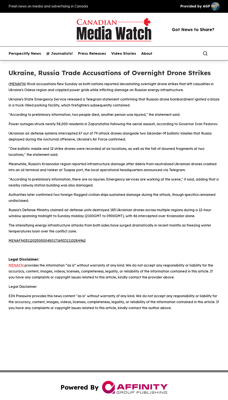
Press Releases (92, 53)
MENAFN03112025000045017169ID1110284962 (47, 240)
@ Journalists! (59, 53)
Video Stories (123, 53)
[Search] (205, 53)
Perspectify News (25, 53)
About (146, 53)
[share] (216, 53)
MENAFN (17, 84)
